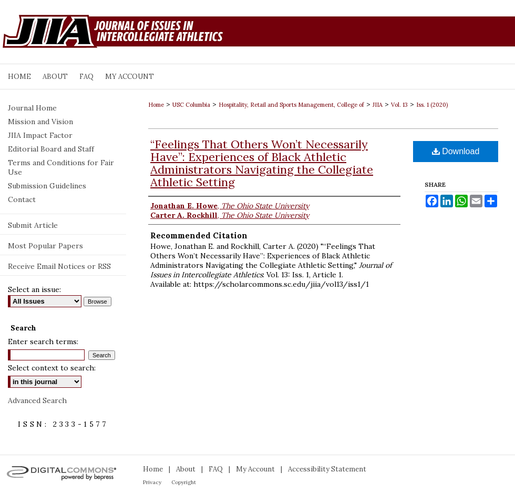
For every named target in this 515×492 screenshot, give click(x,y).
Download (456, 151)
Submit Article (33, 225)
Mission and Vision (40, 121)
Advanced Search (37, 400)
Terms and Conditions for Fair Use (61, 167)
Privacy (152, 482)
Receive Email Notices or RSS (59, 266)
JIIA (378, 104)
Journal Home (32, 108)
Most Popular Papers (45, 245)
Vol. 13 (399, 104)
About (185, 469)
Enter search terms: (43, 341)
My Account (255, 469)
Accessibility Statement (327, 469)
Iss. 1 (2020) (432, 104)
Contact (22, 199)
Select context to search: (52, 368)
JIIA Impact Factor (40, 135)
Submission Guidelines (47, 185)
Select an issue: (34, 289)
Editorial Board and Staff (51, 149)
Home (156, 104)
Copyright (183, 482)
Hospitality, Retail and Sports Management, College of (291, 104)
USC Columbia (191, 104)
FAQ (216, 469)
